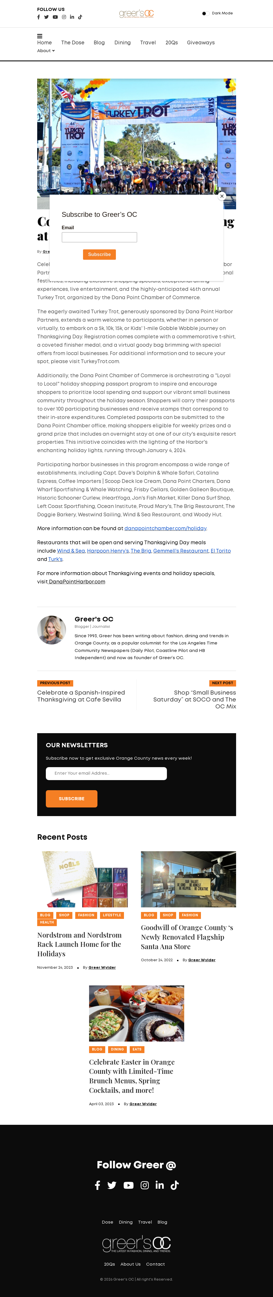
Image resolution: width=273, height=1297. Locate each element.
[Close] (222, 196)
